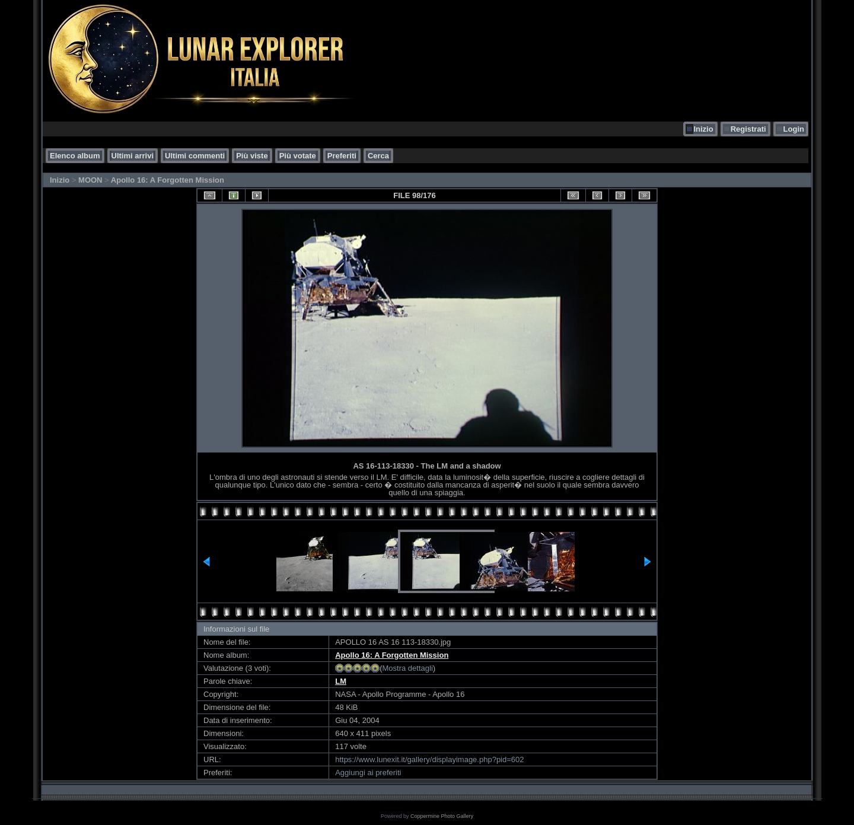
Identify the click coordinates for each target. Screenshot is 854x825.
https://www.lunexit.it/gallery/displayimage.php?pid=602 (429, 759)
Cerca (378, 155)
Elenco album (75, 155)
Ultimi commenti (195, 155)
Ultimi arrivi (132, 155)
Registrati (748, 129)
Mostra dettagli (408, 668)
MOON (90, 180)
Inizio (703, 129)
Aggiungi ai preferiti (368, 772)
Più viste (251, 155)
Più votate (297, 155)
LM (340, 681)
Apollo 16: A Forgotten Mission (167, 180)
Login (793, 129)
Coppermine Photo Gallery (441, 816)
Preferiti (341, 155)
